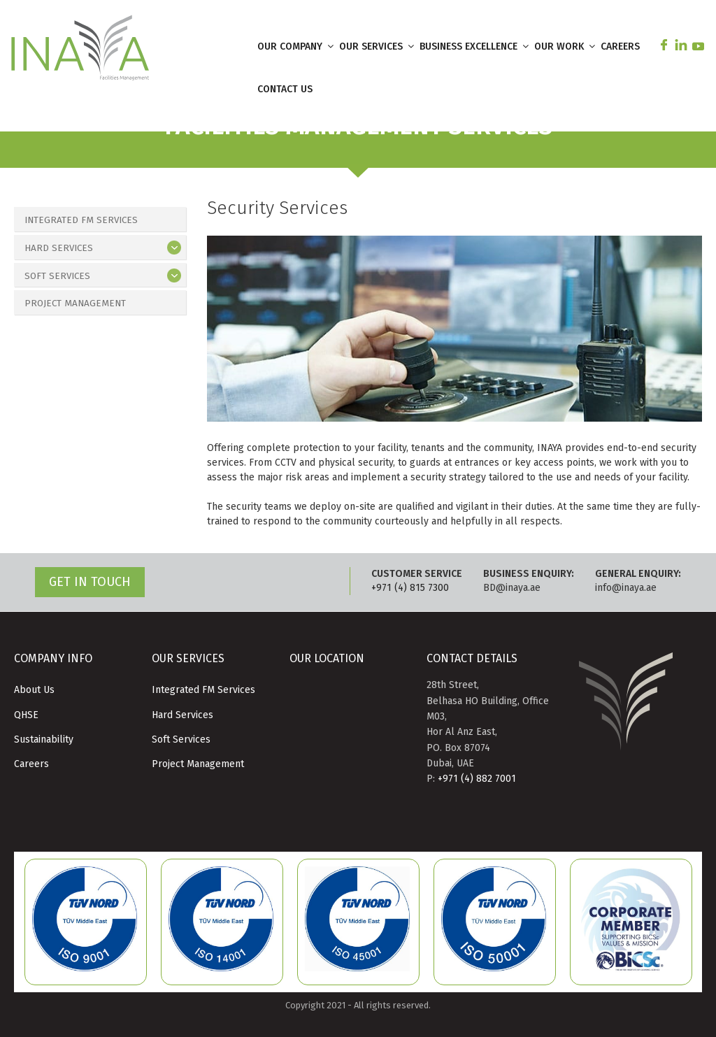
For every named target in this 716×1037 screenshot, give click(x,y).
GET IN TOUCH (90, 581)
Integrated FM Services (82, 220)
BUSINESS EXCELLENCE (475, 46)
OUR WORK (565, 46)
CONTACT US (285, 89)
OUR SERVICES (377, 46)
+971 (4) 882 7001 (477, 779)
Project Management (76, 304)
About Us (34, 690)
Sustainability (43, 739)
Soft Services (58, 277)
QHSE (26, 715)
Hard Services (59, 249)
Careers (31, 764)
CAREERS (620, 46)
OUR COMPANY (296, 46)
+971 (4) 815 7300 (410, 588)
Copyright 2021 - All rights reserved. (358, 1005)
